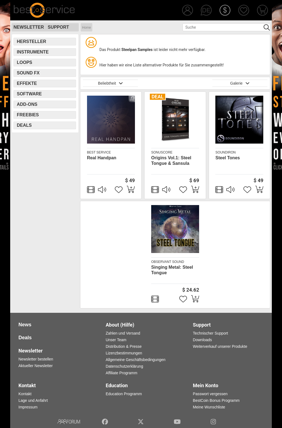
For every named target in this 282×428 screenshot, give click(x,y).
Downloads (202, 340)
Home (86, 27)
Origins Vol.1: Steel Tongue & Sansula (171, 160)
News (24, 324)
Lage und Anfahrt (33, 400)
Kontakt (24, 394)
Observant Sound (167, 262)
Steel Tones (227, 157)
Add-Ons (27, 104)
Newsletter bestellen (35, 359)
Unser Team (116, 340)
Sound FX (28, 73)
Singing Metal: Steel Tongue (172, 270)
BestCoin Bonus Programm (216, 400)
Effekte (27, 83)
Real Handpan (101, 157)
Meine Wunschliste (209, 407)
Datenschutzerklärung (124, 366)
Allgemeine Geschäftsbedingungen (136, 359)
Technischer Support (210, 333)
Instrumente (33, 52)
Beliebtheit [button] (110, 83)
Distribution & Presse (124, 346)
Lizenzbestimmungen (124, 353)
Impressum (27, 407)
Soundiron (225, 152)
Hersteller (31, 41)
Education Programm (124, 394)
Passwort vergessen (210, 394)
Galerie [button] (240, 83)
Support (58, 27)
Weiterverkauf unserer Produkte (220, 346)
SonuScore (161, 152)
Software (29, 93)
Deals (24, 125)
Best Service (99, 152)
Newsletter (28, 27)
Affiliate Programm (121, 373)
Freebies (28, 114)
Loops (24, 62)
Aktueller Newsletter (35, 366)
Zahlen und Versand (123, 333)
